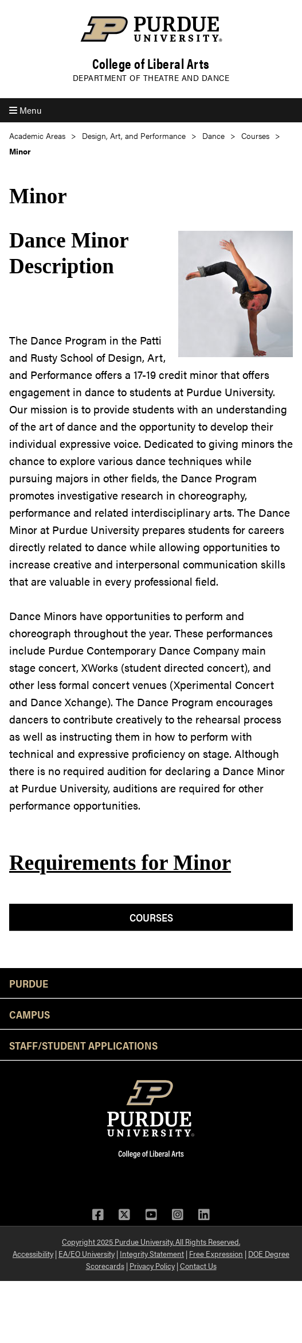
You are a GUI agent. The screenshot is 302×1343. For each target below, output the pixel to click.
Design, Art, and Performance (134, 135)
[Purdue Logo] (151, 29)
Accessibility (33, 1253)
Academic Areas (37, 135)
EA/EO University (86, 1253)
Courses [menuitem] (151, 917)
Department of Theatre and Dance (151, 77)
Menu (25, 110)
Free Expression (216, 1253)
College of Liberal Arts (151, 63)
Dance (213, 135)
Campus (29, 1014)
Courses (255, 135)
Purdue (28, 983)
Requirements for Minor (120, 862)
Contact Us (198, 1265)
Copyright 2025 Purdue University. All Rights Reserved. (151, 1241)
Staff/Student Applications (83, 1045)
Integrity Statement (152, 1253)
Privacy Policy (152, 1265)
